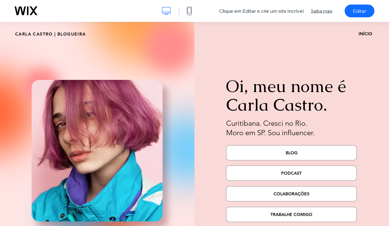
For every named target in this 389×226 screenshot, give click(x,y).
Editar (359, 11)
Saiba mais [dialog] (321, 11)
